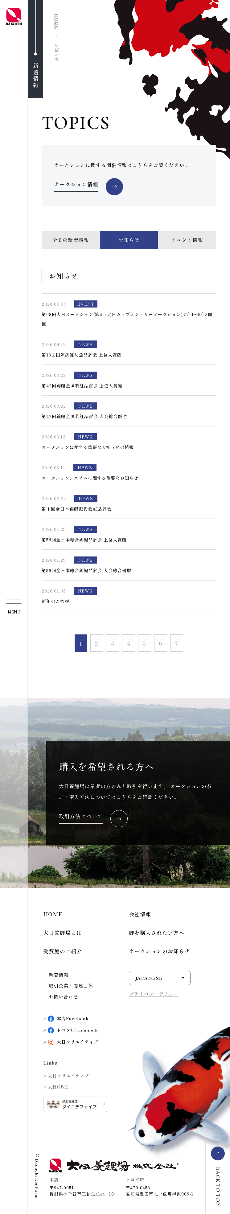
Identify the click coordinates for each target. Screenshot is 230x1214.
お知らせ (128, 240)
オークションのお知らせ (159, 951)
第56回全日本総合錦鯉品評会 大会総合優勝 (86, 571)
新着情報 (58, 975)
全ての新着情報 (70, 240)
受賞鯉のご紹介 (62, 951)
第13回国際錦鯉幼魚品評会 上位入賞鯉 (82, 355)
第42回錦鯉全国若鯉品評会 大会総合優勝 (84, 416)
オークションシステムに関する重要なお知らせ (90, 478)
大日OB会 (58, 1086)
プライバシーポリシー (153, 994)
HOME (53, 914)
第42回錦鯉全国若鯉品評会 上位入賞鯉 (82, 386)
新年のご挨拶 (55, 601)
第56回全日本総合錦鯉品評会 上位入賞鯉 (84, 540)
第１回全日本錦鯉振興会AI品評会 (77, 509)
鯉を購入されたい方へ (156, 932)
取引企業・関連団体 (71, 985)
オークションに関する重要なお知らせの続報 (88, 447)
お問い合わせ (63, 996)
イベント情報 (187, 240)
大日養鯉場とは (62, 932)
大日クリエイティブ (68, 1076)
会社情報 (140, 914)
